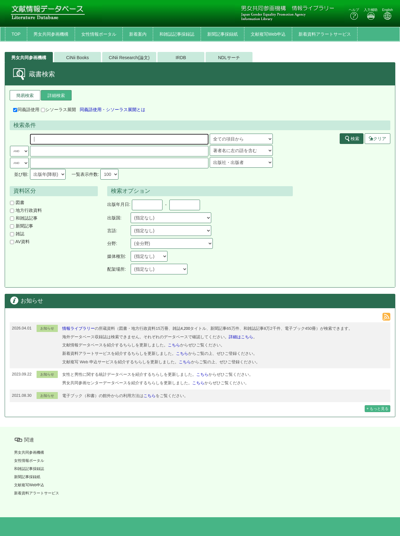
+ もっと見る (377, 408)
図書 (17, 202)
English (387, 14)
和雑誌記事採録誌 (176, 34)
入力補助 (371, 14)
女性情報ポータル (98, 34)
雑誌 (17, 233)
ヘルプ (354, 14)
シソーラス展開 (58, 109)
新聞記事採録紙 (222, 34)
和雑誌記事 (24, 218)
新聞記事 (21, 225)
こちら (174, 345)
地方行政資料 (26, 210)
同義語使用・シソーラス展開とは (112, 109)
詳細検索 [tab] (56, 95)
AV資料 (20, 241)
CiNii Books (77, 57)
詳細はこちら (241, 336)
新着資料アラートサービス (324, 34)
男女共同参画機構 (50, 34)
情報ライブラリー (78, 328)
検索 (351, 138)
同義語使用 (26, 109)
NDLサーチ (229, 57)
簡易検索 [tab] (25, 95)
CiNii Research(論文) (129, 57)
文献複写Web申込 (268, 34)
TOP (16, 34)
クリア (377, 138)
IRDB (181, 57)
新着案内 (138, 34)
